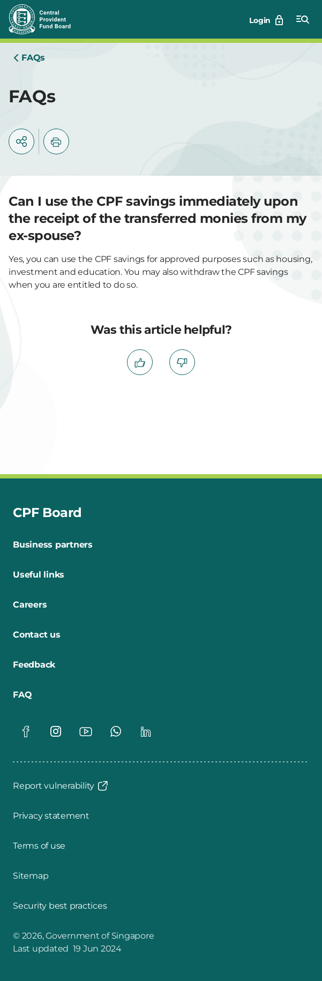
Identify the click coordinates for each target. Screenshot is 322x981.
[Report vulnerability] (61, 786)
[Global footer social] (26, 731)
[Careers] (30, 604)
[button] (21, 141)
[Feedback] (34, 664)
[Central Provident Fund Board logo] (46, 19)
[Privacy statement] (51, 816)
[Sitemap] (30, 876)
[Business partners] (53, 544)
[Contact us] (37, 634)
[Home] (29, 57)
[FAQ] (22, 694)
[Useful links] (38, 574)
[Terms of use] (39, 846)
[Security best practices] (60, 906)
